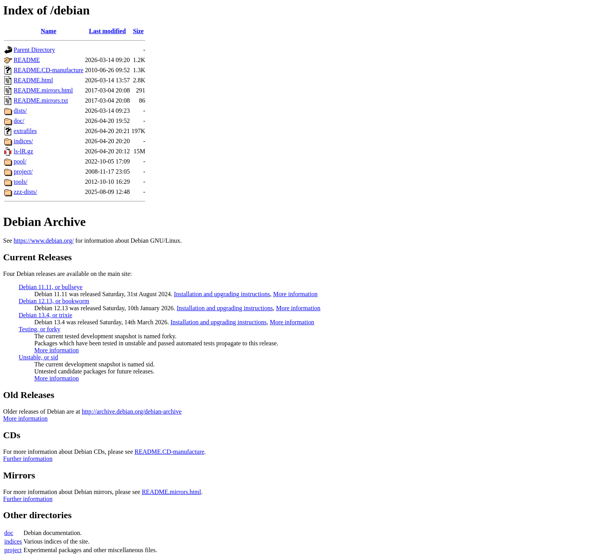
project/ (23, 171)
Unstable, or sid (38, 357)
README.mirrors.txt (41, 100)
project (12, 550)
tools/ (21, 181)
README (27, 60)
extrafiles (25, 131)
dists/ (20, 110)
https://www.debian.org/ (44, 240)
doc (8, 533)
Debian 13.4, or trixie (45, 315)
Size (138, 31)
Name (49, 31)
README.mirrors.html (43, 90)
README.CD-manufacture (48, 70)
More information (295, 294)
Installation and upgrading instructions (222, 294)
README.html (33, 80)
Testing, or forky (39, 329)
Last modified (107, 31)
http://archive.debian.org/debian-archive (132, 411)
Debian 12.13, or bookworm (54, 301)
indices (13, 541)
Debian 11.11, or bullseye (51, 287)
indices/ (23, 141)
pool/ (20, 161)
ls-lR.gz (23, 151)
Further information (28, 458)
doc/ (19, 120)
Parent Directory (34, 49)
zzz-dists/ (25, 191)
